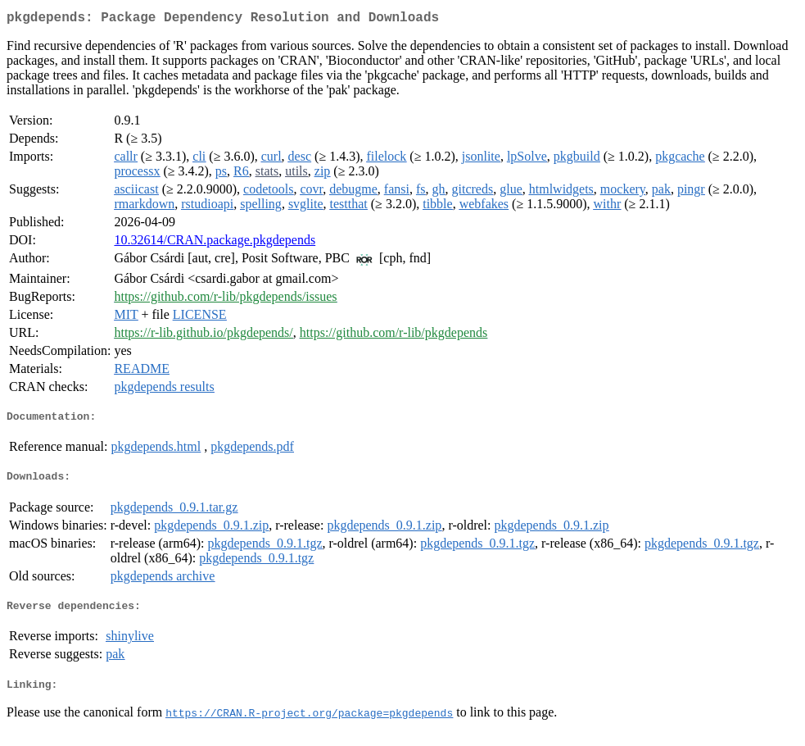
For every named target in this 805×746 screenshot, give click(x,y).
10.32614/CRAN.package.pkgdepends (214, 243)
